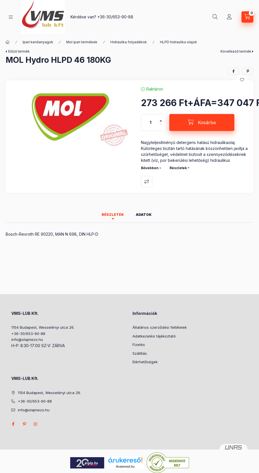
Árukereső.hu (125, 466)
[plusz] (161, 118)
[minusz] (161, 126)
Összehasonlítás (146, 181)
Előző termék (19, 51)
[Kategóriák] (11, 17)
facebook (13, 424)
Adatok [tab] (144, 214)
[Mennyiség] (150, 122)
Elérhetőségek (145, 362)
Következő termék (236, 51)
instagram (35, 424)
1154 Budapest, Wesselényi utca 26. (42, 327)
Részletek (178, 168)
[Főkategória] (8, 42)
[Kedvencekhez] (242, 79)
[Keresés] (215, 17)
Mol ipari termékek (81, 42)
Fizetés (138, 344)
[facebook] (233, 71)
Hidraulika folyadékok (128, 42)
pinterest (24, 424)
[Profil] (229, 17)
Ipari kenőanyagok (38, 42)
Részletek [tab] (113, 214)
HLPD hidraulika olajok (178, 42)
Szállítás (139, 353)
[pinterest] (247, 71)
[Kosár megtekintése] (247, 17)
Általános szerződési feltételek (159, 327)
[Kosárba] (201, 122)
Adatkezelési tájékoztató (154, 336)
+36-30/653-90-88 (115, 16)
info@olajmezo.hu (27, 339)
